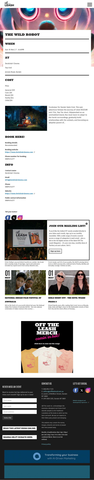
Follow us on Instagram (88, 390)
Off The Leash (9, 3)
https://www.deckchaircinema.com (20, 152)
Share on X (81, 390)
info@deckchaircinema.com (16, 179)
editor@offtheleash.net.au (53, 391)
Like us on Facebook (75, 390)
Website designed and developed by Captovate (81, 401)
